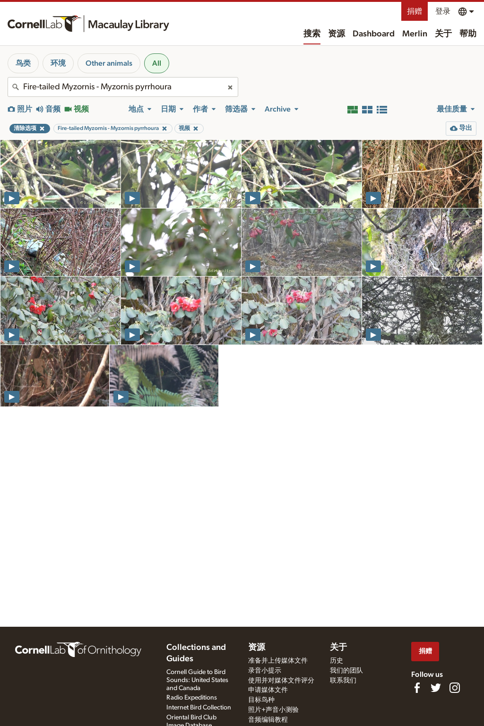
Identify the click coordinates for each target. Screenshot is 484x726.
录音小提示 (264, 670)
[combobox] (123, 87)
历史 (336, 660)
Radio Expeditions (191, 697)
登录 (442, 11)
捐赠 (414, 11)
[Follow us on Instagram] (454, 687)
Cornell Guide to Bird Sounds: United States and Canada (197, 680)
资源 (336, 34)
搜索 (311, 34)
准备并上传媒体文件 (278, 660)
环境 (58, 63)
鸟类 (23, 63)
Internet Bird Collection (198, 707)
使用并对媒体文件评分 (281, 680)
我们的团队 (346, 670)
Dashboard (374, 34)
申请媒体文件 (268, 690)
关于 (443, 34)
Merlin (414, 34)
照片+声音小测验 (273, 710)
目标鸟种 (261, 700)
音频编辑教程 (268, 720)
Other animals (109, 63)
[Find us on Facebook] (417, 687)
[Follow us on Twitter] (435, 687)
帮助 (467, 34)
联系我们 (343, 680)
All (156, 63)
